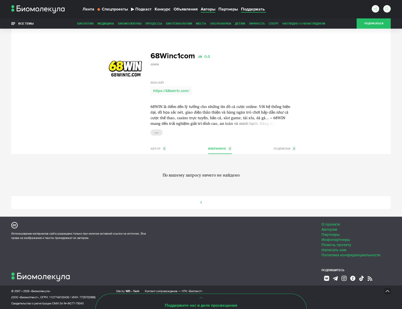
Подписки (285, 148)
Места (201, 23)
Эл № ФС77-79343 (71, 303)
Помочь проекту (336, 244)
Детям (240, 23)
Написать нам (333, 250)
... (156, 132)
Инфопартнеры (335, 239)
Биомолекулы (130, 23)
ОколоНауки (220, 23)
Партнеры (228, 9)
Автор (158, 148)
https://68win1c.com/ (171, 91)
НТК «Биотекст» (192, 291)
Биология (85, 23)
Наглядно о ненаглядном (304, 23)
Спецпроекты (112, 9)
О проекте (330, 224)
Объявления (186, 9)
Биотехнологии (179, 23)
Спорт (274, 23)
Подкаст (141, 9)
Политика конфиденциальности (350, 255)
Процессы (153, 23)
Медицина (105, 23)
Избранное (220, 148)
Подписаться (373, 23)
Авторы (208, 9)
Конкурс (162, 9)
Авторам (329, 229)
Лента (88, 9)
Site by (127, 291)
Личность (257, 23)
